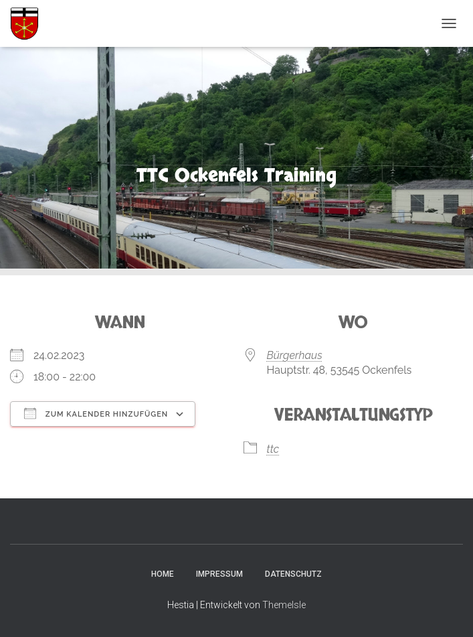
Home (162, 574)
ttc (273, 449)
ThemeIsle (284, 604)
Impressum (219, 574)
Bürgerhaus (294, 355)
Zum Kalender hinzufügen (96, 413)
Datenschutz (293, 574)
